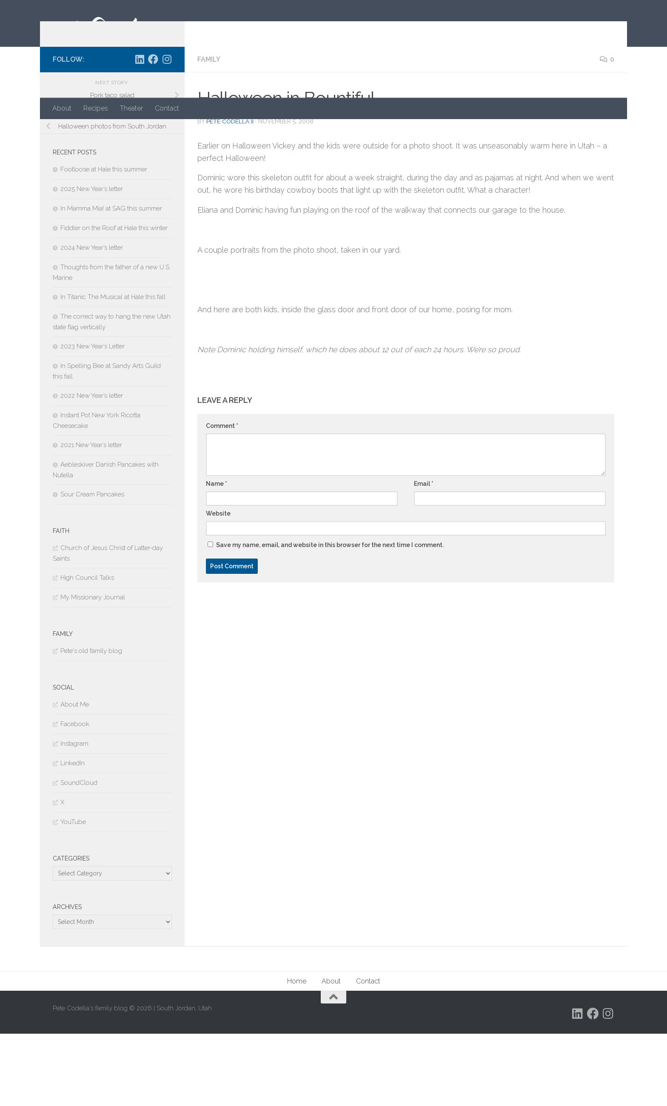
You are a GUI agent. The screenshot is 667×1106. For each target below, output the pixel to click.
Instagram (74, 816)
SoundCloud (78, 855)
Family (208, 132)
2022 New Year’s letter (91, 468)
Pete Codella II (230, 193)
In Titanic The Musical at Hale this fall (112, 369)
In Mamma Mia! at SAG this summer (111, 281)
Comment (222, 498)
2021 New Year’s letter (91, 517)
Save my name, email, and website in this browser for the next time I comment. (330, 617)
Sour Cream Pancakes (92, 566)
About (61, 108)
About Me (74, 777)
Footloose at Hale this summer (103, 241)
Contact (167, 108)
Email (423, 556)
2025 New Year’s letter (91, 261)
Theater (131, 108)
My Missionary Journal (92, 669)
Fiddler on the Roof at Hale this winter (114, 300)
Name (216, 556)
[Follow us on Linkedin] (139, 131)
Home (296, 1053)
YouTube (73, 894)
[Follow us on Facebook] (153, 131)
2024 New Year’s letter (91, 320)
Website (218, 585)
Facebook (74, 796)
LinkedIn (72, 835)
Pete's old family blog (91, 723)
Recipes (95, 108)
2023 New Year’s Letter (92, 418)
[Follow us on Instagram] (167, 131)
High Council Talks (87, 650)
